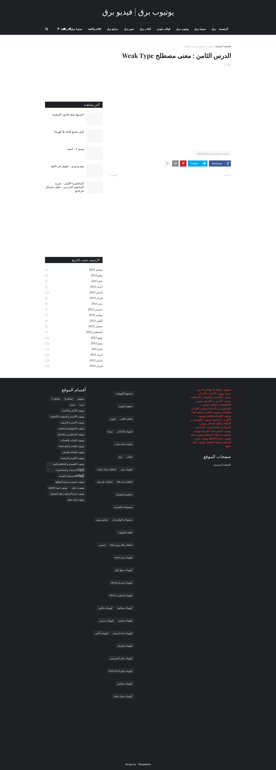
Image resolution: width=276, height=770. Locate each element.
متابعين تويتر (102, 519)
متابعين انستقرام (124, 494)
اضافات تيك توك (104, 481)
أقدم (114, 175)
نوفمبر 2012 (74, 315)
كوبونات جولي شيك (123, 696)
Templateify (144, 764)
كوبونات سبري (106, 620)
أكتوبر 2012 (74, 321)
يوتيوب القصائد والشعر (218, 415)
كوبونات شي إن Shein (121, 582)
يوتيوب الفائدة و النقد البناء (205, 412)
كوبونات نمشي (125, 620)
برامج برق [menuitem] (112, 28)
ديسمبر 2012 (74, 310)
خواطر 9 (207, 389)
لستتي (102, 544)
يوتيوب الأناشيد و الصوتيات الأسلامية (211, 397)
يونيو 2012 (74, 344)
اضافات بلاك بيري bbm (121, 544)
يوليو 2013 (74, 276)
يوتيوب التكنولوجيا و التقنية (71, 428)
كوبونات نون (126, 469)
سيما (110, 431)
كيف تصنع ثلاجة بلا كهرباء (69, 131)
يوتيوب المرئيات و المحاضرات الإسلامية (70, 470)
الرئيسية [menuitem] (223, 28)
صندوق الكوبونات (124, 393)
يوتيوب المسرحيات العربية (216, 430)
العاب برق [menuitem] (145, 28)
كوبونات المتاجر (124, 431)
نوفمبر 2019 (74, 270)
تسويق (227, 389)
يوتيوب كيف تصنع (76, 499)
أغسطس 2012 (74, 332)
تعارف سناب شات (123, 443)
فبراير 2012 (74, 366)
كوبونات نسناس (124, 683)
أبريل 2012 (74, 355)
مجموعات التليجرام (123, 506)
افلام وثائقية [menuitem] (94, 28)
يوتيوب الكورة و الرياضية (72, 458)
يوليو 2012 (74, 338)
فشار (129, 456)
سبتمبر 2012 (74, 327)
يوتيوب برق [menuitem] (182, 28)
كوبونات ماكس (106, 607)
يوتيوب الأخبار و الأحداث (211, 393)
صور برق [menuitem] (129, 28)
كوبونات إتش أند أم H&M (120, 670)
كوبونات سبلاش (124, 607)
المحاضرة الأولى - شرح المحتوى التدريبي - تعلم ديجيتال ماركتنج (65, 187)
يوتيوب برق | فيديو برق (138, 11)
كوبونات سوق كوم (123, 569)
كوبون (113, 418)
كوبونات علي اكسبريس (121, 658)
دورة (199, 389)
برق (120, 456)
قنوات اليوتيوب (125, 532)
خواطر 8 (217, 389)
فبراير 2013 (74, 298)
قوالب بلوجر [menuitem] (163, 28)
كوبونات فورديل (124, 645)
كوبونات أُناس (101, 633)
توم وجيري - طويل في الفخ (67, 166)
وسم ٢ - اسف (75, 149)
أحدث (226, 175)
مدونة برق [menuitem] (200, 28)
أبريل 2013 (74, 287)
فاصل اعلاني (126, 418)
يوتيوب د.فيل (197, 434)
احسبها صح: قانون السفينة (68, 114)
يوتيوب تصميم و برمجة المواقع (199, 46)
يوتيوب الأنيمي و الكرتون (217, 400)
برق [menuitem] (214, 28)
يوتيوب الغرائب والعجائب (72, 440)
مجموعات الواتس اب (122, 519)
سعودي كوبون (125, 406)
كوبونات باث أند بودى (122, 633)
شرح (228, 393)
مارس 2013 (74, 293)
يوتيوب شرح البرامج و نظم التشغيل (67, 493)
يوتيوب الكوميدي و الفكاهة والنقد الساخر (68, 465)
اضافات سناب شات (106, 469)
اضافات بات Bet (124, 481)
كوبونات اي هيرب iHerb (120, 595)
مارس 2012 (74, 361)
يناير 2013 (74, 304)
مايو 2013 (74, 281)
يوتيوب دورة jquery (220, 438)
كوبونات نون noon (123, 557)
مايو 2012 (74, 349)
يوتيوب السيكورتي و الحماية (71, 434)
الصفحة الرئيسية (223, 46)
